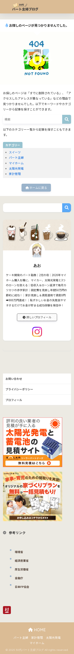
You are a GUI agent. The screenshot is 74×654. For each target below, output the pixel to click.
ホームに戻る (36, 187)
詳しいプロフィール (37, 317)
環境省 (19, 552)
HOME (37, 629)
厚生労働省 (22, 569)
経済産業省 (22, 561)
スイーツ (15, 152)
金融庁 (19, 578)
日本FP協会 (22, 587)
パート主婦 (16, 157)
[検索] (66, 119)
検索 (66, 207)
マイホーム (16, 163)
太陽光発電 (16, 168)
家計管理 (15, 174)
